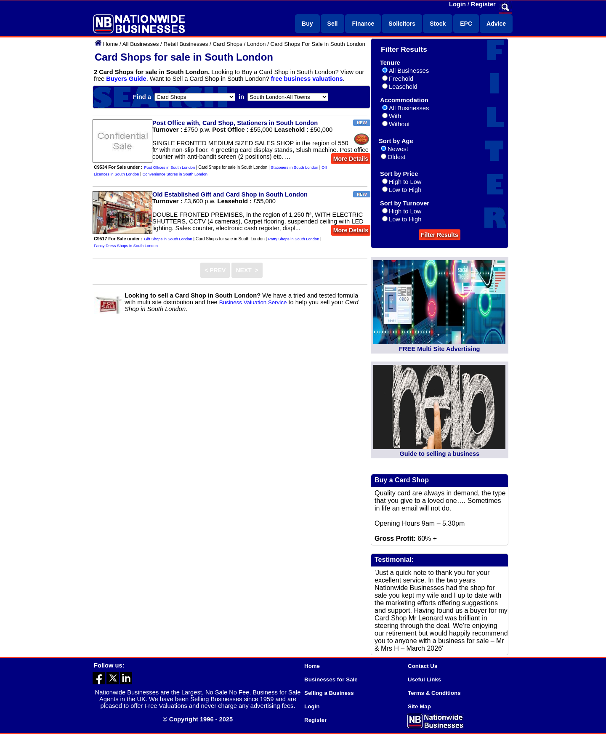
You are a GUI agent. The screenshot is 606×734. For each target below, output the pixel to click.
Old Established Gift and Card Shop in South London (230, 194)
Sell (332, 23)
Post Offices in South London (169, 167)
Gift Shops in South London (168, 239)
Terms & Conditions (434, 693)
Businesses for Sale (331, 679)
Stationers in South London (295, 167)
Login (457, 4)
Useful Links (424, 679)
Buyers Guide (126, 78)
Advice (496, 23)
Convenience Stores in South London (175, 174)
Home (110, 44)
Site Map (419, 706)
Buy (307, 23)
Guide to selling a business (439, 453)
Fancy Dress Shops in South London (126, 246)
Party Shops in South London (293, 239)
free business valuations (307, 78)
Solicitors (401, 23)
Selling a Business (329, 693)
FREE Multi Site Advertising (439, 349)
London (256, 44)
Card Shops (227, 44)
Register (483, 4)
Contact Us (422, 666)
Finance (363, 23)
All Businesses (140, 44)
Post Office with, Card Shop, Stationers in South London (235, 123)
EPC (466, 23)
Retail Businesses (185, 44)
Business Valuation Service (253, 302)
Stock (438, 23)
